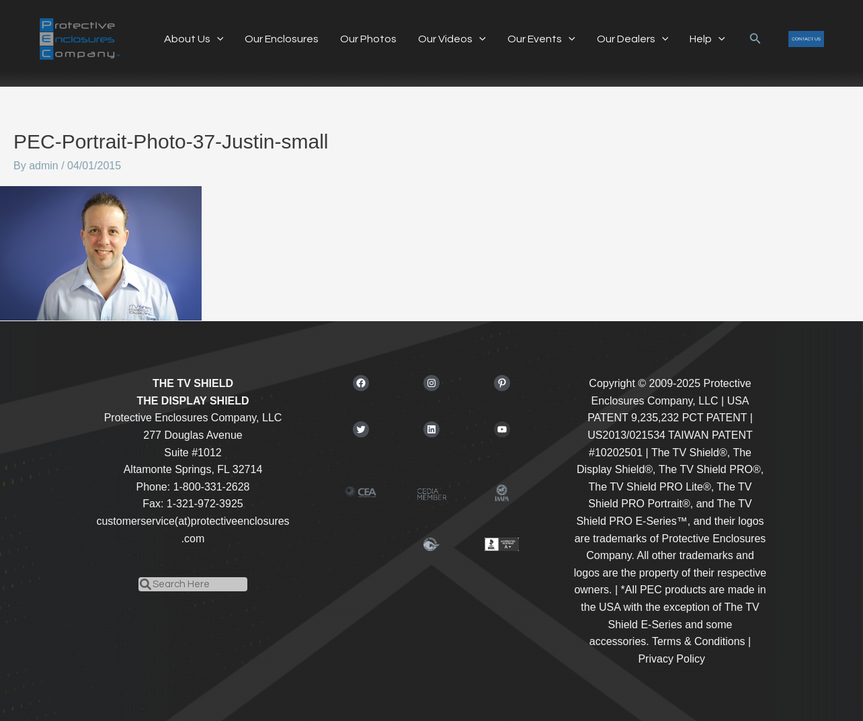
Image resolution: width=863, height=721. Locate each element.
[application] (217, 39)
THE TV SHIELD (193, 383)
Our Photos (368, 39)
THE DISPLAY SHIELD (192, 401)
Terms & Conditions (698, 641)
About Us (194, 39)
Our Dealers (633, 39)
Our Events (541, 39)
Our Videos (452, 39)
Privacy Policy (671, 659)
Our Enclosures (282, 39)
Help (707, 39)
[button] (755, 39)
